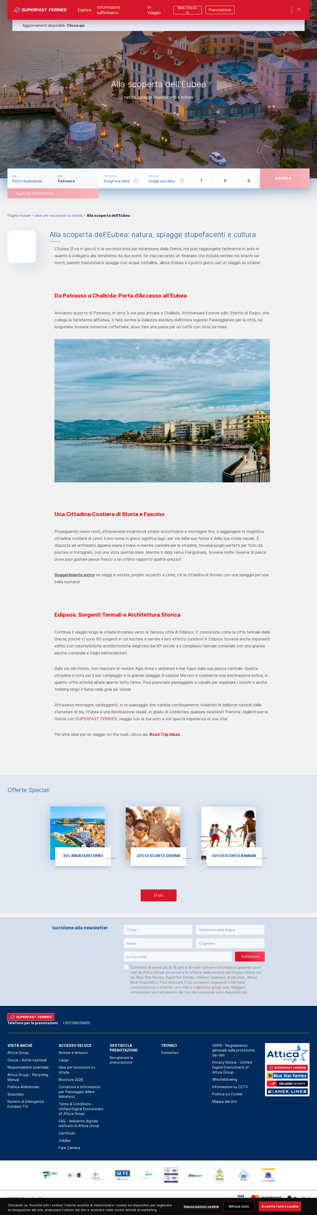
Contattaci (170, 1052)
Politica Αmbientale (23, 1087)
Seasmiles (15, 1094)
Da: (14, 175)
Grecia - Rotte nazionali (27, 1060)
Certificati (67, 1133)
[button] (158, 930)
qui (244, 992)
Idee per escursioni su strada (58, 215)
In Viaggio (154, 10)
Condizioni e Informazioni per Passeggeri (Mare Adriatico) (79, 1092)
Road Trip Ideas (165, 734)
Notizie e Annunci (73, 1052)
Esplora (84, 9)
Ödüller (65, 1140)
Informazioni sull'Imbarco (108, 10)
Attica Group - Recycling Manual (27, 1077)
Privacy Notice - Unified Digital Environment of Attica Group (232, 1067)
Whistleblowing (224, 1079)
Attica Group (18, 1052)
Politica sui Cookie (227, 1094)
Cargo (64, 1060)
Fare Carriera (69, 1148)
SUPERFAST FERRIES (96, 718)
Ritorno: (154, 175)
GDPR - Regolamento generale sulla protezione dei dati (233, 1050)
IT (299, 10)
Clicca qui (75, 25)
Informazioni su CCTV (230, 1087)
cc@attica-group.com (211, 987)
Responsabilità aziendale (28, 1067)
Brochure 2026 (71, 1079)
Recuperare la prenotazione (121, 1060)
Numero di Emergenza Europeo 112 (25, 1103)
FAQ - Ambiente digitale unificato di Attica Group (79, 1123)
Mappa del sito (224, 1101)
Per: (60, 175)
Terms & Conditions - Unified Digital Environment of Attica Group (81, 1109)
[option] (158, 89)
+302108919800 (76, 1023)
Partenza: (110, 175)
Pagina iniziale (18, 215)
